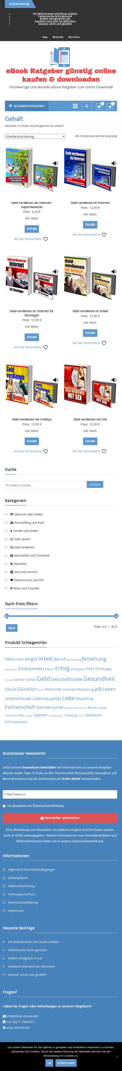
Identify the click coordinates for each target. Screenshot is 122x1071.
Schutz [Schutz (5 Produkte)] (102, 708)
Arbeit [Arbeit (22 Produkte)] (45, 658)
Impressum (15, 911)
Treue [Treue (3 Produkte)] (81, 715)
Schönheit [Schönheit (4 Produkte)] (11, 715)
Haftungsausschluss (21, 894)
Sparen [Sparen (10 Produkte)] (40, 715)
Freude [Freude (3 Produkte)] (9, 680)
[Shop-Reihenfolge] (35, 136)
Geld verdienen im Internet (90, 203)
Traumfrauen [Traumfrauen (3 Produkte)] (55, 715)
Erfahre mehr (66, 1063)
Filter (11, 628)
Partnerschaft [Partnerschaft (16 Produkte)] (20, 707)
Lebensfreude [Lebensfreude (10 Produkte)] (18, 698)
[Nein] (117, 1057)
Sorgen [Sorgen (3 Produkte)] (29, 715)
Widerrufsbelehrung (21, 886)
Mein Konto (74, 37)
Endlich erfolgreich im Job (55, 19)
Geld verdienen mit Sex (90, 419)
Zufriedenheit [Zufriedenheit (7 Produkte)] (16, 721)
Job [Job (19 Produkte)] (98, 688)
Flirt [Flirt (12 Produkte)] (90, 669)
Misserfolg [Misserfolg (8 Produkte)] (84, 698)
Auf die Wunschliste (31, 239)
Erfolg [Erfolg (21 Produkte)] (62, 668)
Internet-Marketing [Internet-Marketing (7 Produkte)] (78, 689)
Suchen (95, 484)
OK (49, 1063)
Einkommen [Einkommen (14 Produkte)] (31, 668)
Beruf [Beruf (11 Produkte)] (59, 659)
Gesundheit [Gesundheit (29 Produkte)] (99, 679)
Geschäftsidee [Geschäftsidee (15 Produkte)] (67, 679)
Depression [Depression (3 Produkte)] (11, 669)
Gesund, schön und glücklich (55, 24)
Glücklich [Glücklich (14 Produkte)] (27, 689)
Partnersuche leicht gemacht (55, 16)
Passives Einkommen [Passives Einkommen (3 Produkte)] (75, 708)
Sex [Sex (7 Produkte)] (21, 715)
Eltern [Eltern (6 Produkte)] (49, 669)
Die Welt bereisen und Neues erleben (55, 14)
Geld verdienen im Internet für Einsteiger (32, 313)
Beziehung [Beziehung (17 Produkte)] (94, 658)
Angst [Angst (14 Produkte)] (31, 659)
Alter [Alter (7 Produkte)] (20, 659)
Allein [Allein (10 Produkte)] (10, 659)
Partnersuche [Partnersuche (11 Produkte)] (50, 707)
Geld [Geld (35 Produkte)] (43, 678)
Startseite (10, 126)
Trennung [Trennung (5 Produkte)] (70, 715)
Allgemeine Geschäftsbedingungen (31, 870)
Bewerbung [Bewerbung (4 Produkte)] (73, 659)
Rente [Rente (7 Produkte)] (92, 707)
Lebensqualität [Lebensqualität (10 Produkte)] (46, 698)
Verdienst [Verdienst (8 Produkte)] (94, 715)
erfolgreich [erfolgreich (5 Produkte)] (78, 669)
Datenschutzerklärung (48, 806)
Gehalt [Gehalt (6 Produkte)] (31, 679)
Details (32, 228)
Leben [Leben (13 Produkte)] (109, 689)
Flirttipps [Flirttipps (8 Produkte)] (103, 668)
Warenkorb (57, 37)
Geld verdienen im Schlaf (90, 311)
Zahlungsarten (18, 878)
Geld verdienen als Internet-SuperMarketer (31, 205)
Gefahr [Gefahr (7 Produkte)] (19, 679)
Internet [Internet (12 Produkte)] (53, 689)
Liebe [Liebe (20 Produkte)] (68, 698)
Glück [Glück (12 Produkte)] (10, 689)
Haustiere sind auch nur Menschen (55, 21)
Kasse (44, 37)
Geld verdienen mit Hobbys (32, 419)
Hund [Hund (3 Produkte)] (41, 689)
